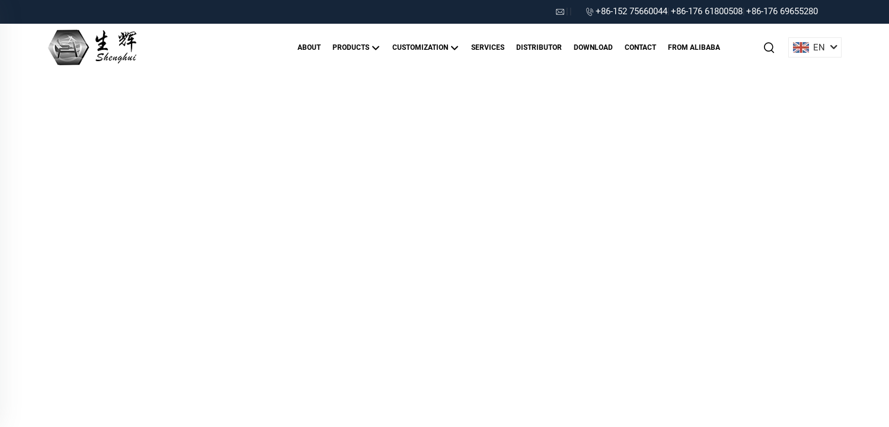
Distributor (539, 47)
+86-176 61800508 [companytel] (707, 11)
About (309, 47)
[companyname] (92, 46)
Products (356, 48)
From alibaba (694, 47)
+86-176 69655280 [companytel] (782, 11)
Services (487, 47)
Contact (640, 47)
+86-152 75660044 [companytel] (631, 11)
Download (593, 47)
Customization (425, 48)
